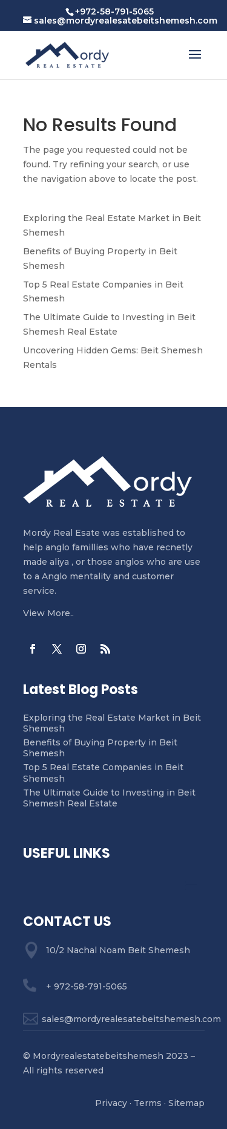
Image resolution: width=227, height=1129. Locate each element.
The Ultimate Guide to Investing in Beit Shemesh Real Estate (109, 798)
